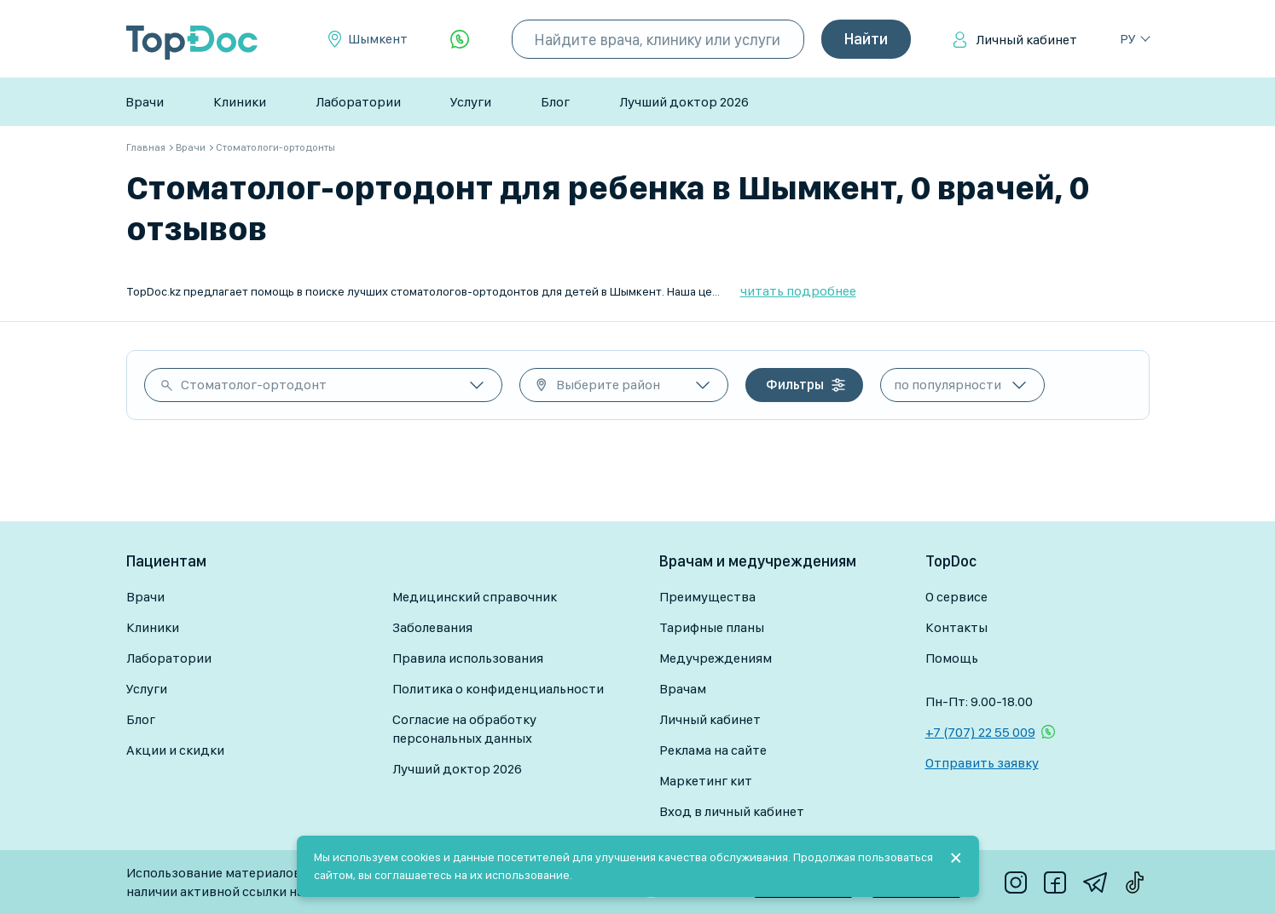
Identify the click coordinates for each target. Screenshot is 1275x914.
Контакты (956, 627)
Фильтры (795, 385)
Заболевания (432, 627)
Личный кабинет (1026, 40)
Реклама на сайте (713, 750)
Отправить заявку (982, 763)
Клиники (239, 102)
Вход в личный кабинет (731, 811)
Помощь (951, 658)
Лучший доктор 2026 (684, 102)
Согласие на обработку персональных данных (464, 728)
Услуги (470, 102)
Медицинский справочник (474, 597)
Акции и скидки (175, 750)
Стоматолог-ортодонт (254, 385)
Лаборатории (358, 102)
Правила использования (467, 658)
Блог (555, 102)
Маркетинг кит (705, 781)
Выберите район (608, 385)
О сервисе (956, 597)
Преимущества (707, 597)
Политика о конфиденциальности (498, 689)
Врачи (144, 102)
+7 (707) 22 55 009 (980, 732)
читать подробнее (798, 291)
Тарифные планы (711, 627)
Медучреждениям (715, 658)
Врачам (682, 689)
